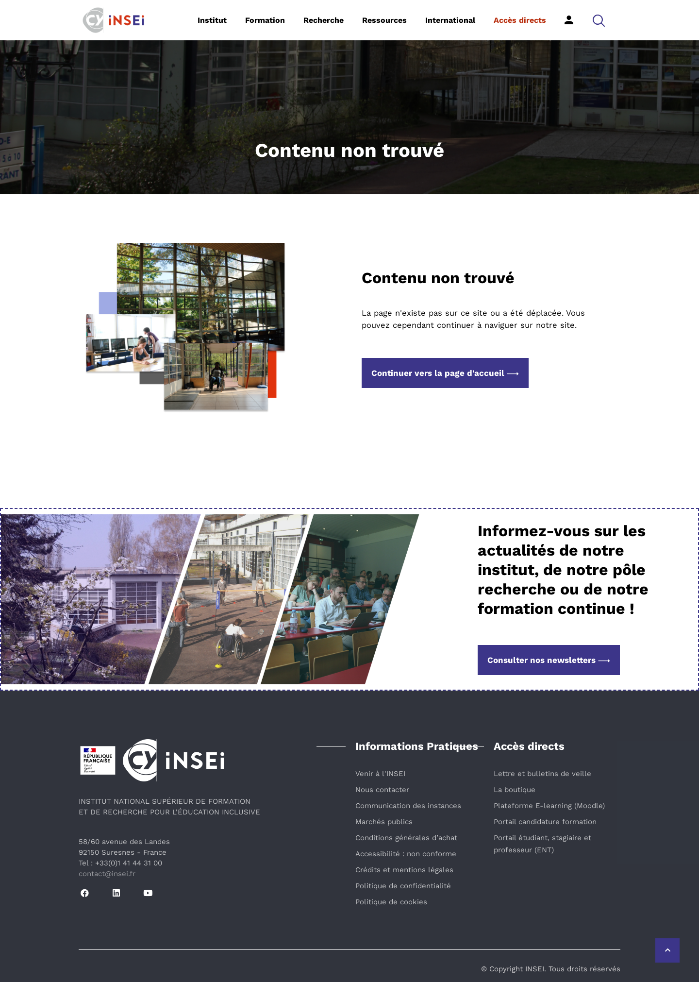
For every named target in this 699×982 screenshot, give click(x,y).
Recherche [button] (323, 20)
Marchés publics (384, 821)
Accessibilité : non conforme (405, 853)
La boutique (514, 789)
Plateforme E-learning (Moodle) (549, 805)
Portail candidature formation (545, 821)
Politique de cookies (391, 901)
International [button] (450, 20)
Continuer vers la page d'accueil (445, 373)
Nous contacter (382, 789)
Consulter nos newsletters (548, 660)
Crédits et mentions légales (404, 869)
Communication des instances (408, 805)
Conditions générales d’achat (406, 837)
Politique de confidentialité (403, 885)
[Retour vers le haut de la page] (667, 950)
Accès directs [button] (520, 20)
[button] (599, 20)
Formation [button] (265, 20)
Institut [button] (212, 20)
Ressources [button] (384, 20)
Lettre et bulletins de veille (542, 773)
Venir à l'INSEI (380, 773)
